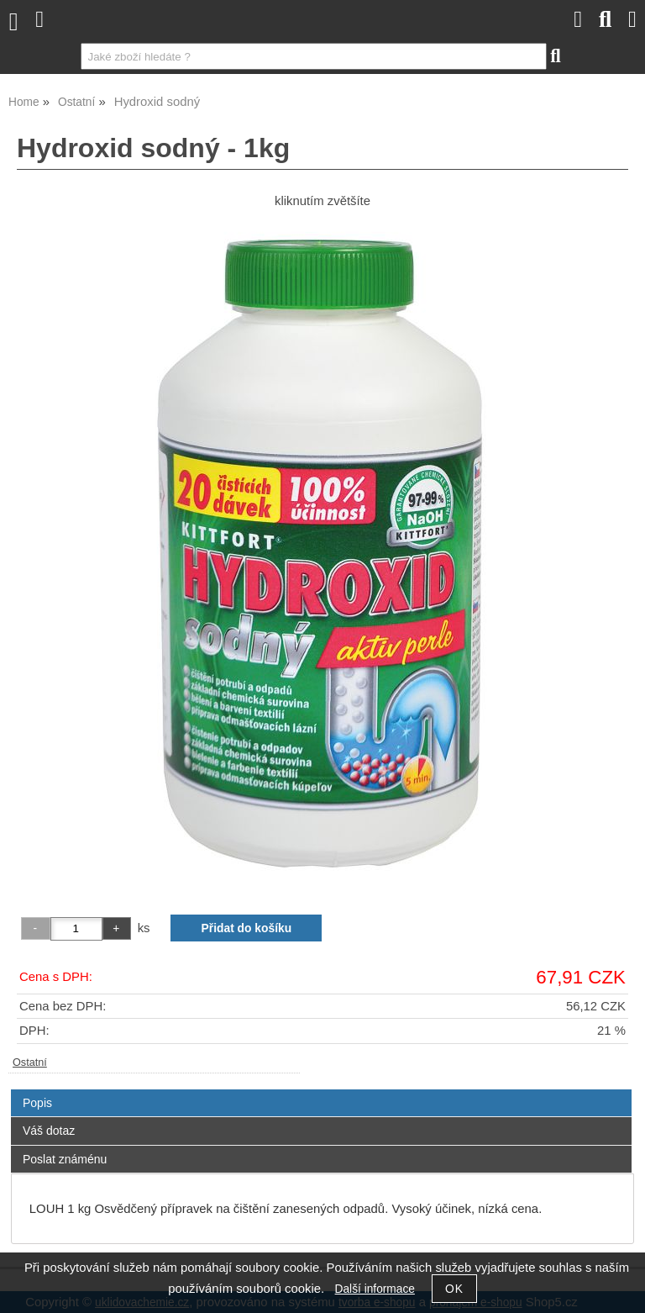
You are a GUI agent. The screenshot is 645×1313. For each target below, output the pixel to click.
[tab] (321, 1089)
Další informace (375, 1289)
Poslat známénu (65, 1159)
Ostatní (30, 1062)
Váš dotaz (49, 1130)
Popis (37, 1103)
